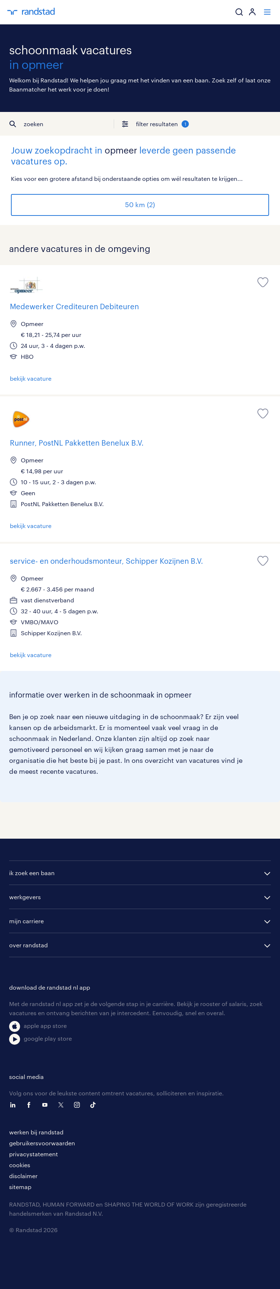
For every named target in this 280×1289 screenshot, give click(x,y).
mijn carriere (26, 920)
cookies (19, 1164)
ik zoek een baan (32, 872)
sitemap (20, 1186)
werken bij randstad (36, 1132)
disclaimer (23, 1175)
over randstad (28, 944)
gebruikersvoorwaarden (42, 1142)
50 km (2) (140, 205)
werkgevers (25, 896)
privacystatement (33, 1153)
